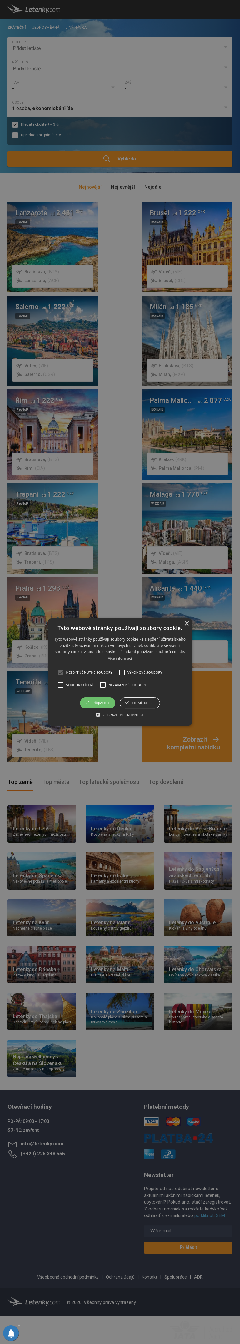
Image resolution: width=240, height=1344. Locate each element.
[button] (120, 672)
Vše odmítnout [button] (139, 703)
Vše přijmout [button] (97, 703)
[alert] (120, 672)
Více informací (120, 658)
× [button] (186, 623)
